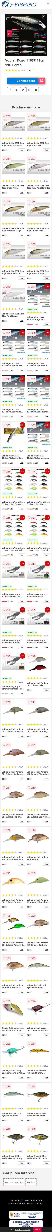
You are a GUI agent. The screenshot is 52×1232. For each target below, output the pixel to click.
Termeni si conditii (19, 1200)
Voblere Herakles (14, 1182)
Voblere (31, 1182)
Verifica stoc (31, 81)
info (21, 150)
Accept (37, 1229)
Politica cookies (35, 1203)
